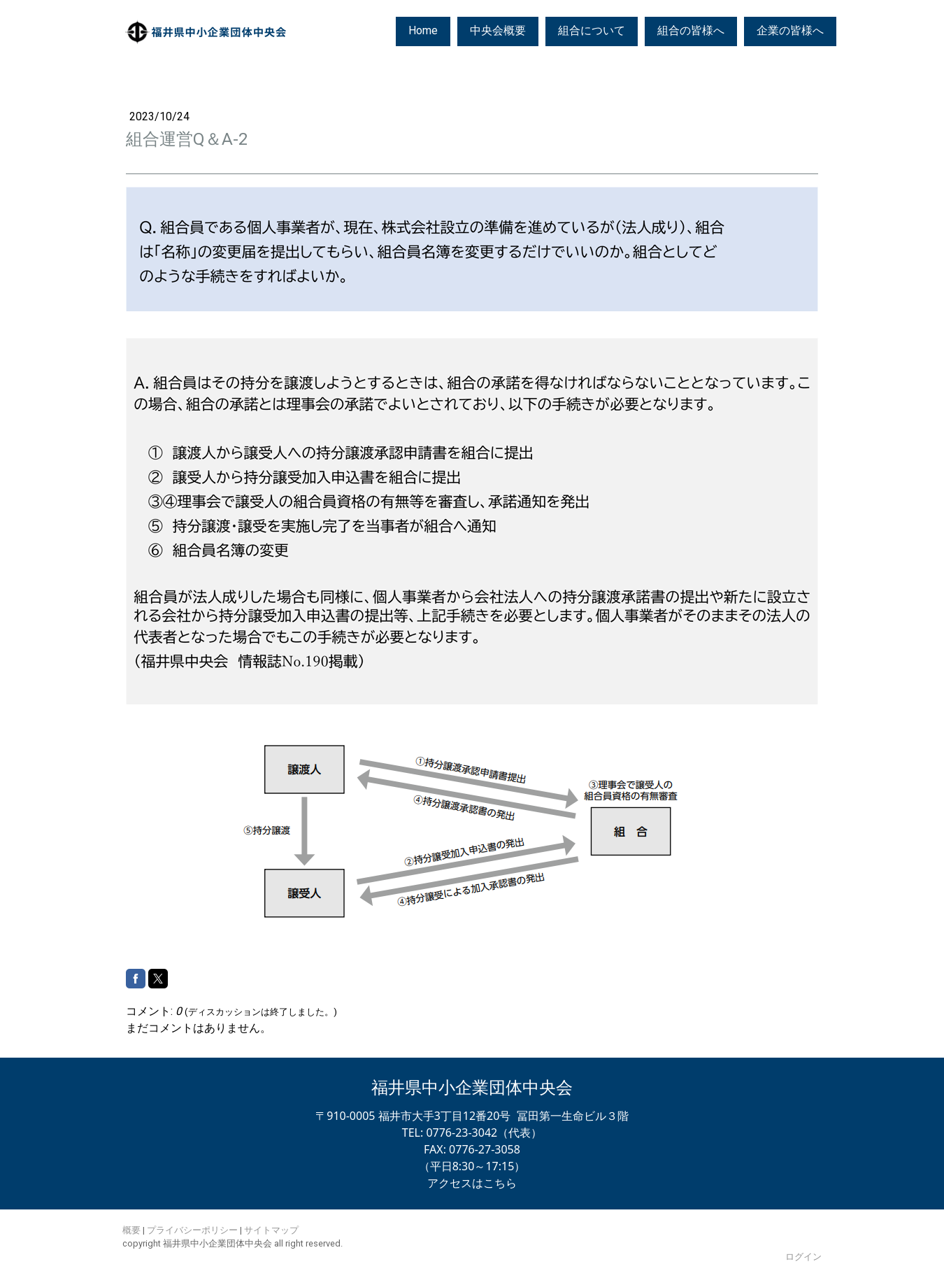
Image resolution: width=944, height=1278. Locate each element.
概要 (131, 1230)
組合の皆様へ (690, 30)
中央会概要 (498, 30)
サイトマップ (271, 1230)
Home (423, 30)
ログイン (803, 1256)
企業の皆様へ (790, 30)
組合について (591, 30)
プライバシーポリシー (192, 1230)
